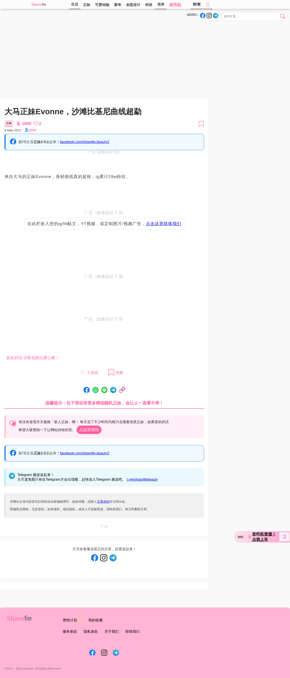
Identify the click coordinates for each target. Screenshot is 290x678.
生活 (74, 4)
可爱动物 (102, 5)
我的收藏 (95, 620)
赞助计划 (72, 620)
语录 (160, 4)
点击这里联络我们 (163, 223)
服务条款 (70, 631)
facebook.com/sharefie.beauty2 (84, 142)
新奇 (117, 5)
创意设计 (133, 5)
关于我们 (112, 631)
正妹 (86, 5)
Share (36, 4)
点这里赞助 (89, 430)
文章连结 (103, 501)
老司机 (175, 5)
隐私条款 (91, 631)
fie (44, 4)
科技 (148, 5)
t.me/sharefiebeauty (142, 479)
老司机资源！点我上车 (264, 537)
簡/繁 (197, 4)
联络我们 (132, 631)
